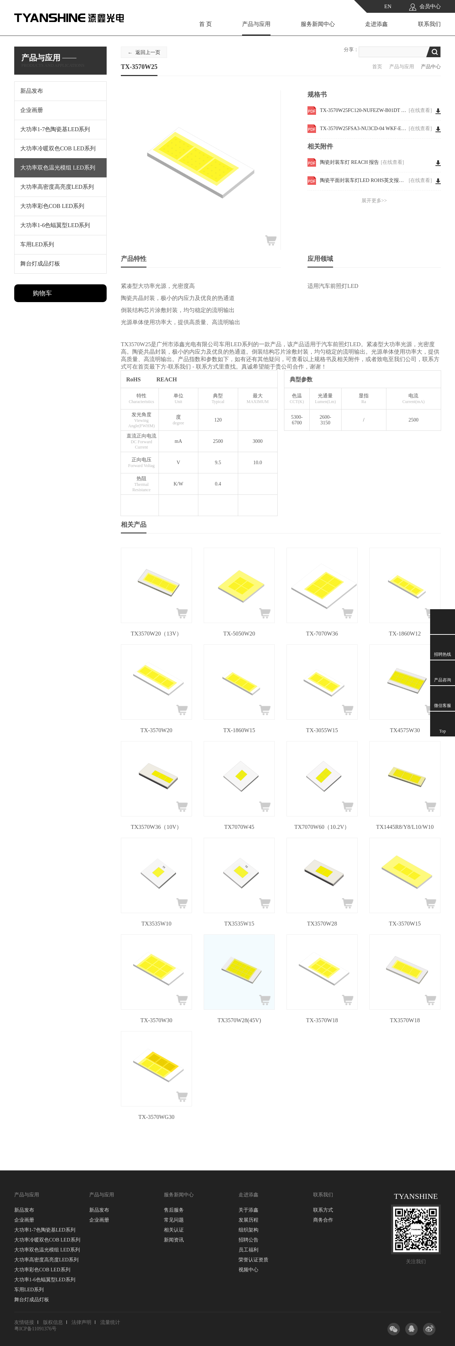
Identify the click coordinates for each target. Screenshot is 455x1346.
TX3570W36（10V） (156, 827)
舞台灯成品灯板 (31, 1299)
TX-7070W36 (322, 634)
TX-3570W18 (322, 1020)
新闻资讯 (174, 1240)
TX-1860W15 (239, 730)
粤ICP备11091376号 (35, 1328)
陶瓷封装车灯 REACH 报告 (362, 162)
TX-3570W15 (405, 924)
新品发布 (24, 1210)
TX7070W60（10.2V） (322, 827)
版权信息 (53, 1322)
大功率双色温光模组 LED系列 (47, 1250)
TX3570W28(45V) (239, 1020)
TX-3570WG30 (156, 1117)
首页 (377, 66)
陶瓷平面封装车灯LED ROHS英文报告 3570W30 (376, 180)
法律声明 (81, 1322)
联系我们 (429, 24)
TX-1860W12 (405, 634)
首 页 (205, 24)
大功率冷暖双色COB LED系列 (47, 1240)
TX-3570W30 (156, 1020)
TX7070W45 (239, 827)
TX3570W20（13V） (156, 634)
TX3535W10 (156, 924)
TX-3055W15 (322, 730)
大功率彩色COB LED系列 (42, 1269)
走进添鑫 (376, 24)
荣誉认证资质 (253, 1259)
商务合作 (323, 1220)
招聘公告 (248, 1240)
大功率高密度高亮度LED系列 (46, 1259)
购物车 (42, 293)
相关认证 (174, 1230)
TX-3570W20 (156, 730)
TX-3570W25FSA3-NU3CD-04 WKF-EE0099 (376, 128)
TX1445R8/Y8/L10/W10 (405, 827)
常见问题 (174, 1220)
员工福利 (248, 1250)
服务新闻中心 (318, 24)
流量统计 (110, 1322)
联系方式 (323, 1210)
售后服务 (174, 1210)
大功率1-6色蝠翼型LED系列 (44, 1279)
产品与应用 (256, 24)
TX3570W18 (405, 1020)
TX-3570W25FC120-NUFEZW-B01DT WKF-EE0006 (376, 110)
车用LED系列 (29, 1289)
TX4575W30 (405, 730)
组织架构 (248, 1230)
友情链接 (24, 1322)
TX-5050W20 (239, 634)
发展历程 (248, 1220)
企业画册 (24, 1220)
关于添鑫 (248, 1210)
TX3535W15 (239, 924)
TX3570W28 (322, 924)
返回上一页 (147, 52)
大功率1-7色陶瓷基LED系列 (44, 1230)
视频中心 (248, 1269)
